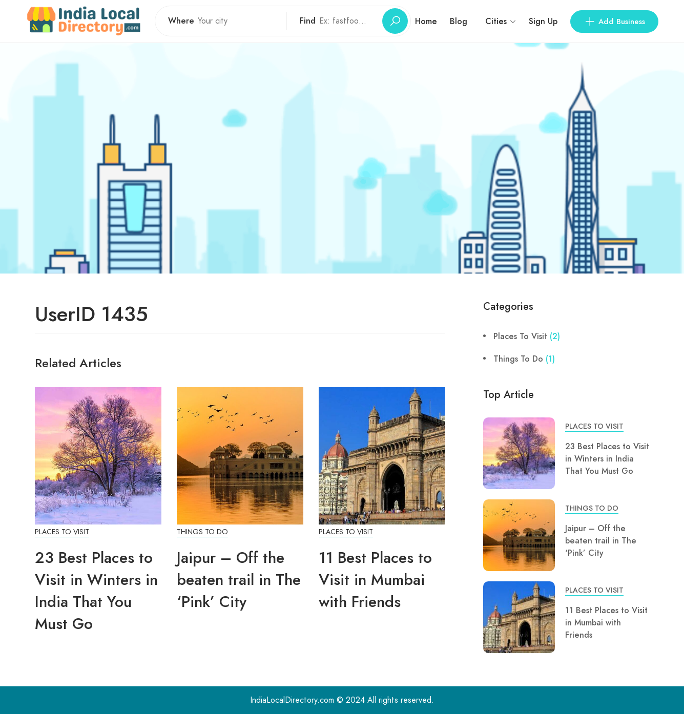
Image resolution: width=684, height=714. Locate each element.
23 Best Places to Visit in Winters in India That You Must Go (96, 591)
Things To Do (202, 532)
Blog (458, 21)
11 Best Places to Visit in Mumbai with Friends (375, 580)
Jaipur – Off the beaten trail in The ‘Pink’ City (239, 580)
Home (426, 21)
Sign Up (543, 21)
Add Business (614, 21)
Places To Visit (62, 532)
